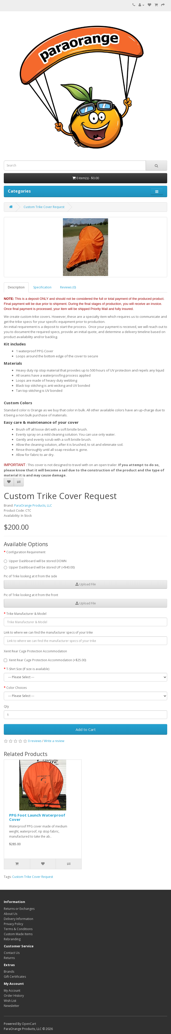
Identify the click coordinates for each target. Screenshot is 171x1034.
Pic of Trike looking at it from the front (31, 595)
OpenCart (29, 1024)
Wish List (10, 1001)
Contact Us (12, 953)
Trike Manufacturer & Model (26, 614)
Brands (9, 971)
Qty (6, 706)
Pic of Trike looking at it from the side (30, 576)
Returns (9, 958)
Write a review (54, 741)
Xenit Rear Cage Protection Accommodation (35, 651)
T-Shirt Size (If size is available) (27, 669)
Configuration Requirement (25, 552)
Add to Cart (86, 729)
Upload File (85, 584)
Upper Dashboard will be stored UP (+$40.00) (39, 567)
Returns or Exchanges (19, 909)
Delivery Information (18, 919)
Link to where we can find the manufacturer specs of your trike (48, 632)
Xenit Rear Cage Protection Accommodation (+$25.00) (45, 660)
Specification (42, 287)
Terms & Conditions (18, 929)
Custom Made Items (18, 934)
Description (16, 287)
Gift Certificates (15, 976)
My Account (12, 990)
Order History (14, 995)
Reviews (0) (68, 287)
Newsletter (11, 1006)
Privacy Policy (13, 924)
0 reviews (34, 741)
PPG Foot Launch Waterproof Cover (37, 817)
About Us (10, 914)
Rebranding (12, 939)
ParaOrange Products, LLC (33, 505)
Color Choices (16, 688)
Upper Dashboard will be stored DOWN (35, 561)
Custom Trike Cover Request (44, 207)
